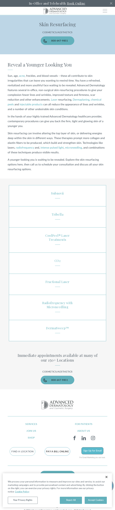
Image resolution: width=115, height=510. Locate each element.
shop (31, 438)
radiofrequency (25, 147)
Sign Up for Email (92, 451)
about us (83, 431)
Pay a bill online (57, 451)
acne (22, 76)
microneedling (73, 147)
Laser (54, 99)
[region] (57, 490)
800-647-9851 (59, 41)
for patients (84, 424)
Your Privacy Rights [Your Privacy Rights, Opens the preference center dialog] (22, 500)
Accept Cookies (96, 500)
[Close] (106, 477)
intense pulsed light (52, 147)
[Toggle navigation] (105, 11)
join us (31, 431)
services (31, 424)
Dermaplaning (81, 99)
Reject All (71, 500)
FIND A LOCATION (22, 451)
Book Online (76, 3)
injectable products (31, 104)
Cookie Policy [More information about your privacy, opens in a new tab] (22, 491)
